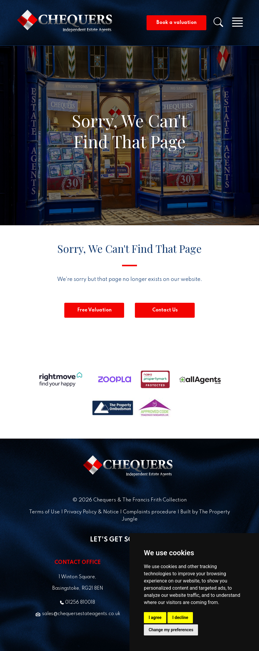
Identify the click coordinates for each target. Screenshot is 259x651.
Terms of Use (44, 512)
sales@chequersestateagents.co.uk (77, 614)
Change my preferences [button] (171, 629)
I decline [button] (180, 617)
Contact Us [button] (165, 310)
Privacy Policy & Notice (91, 512)
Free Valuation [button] (94, 310)
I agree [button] (155, 617)
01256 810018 (77, 602)
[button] (222, 24)
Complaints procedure (149, 512)
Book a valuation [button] (176, 22)
